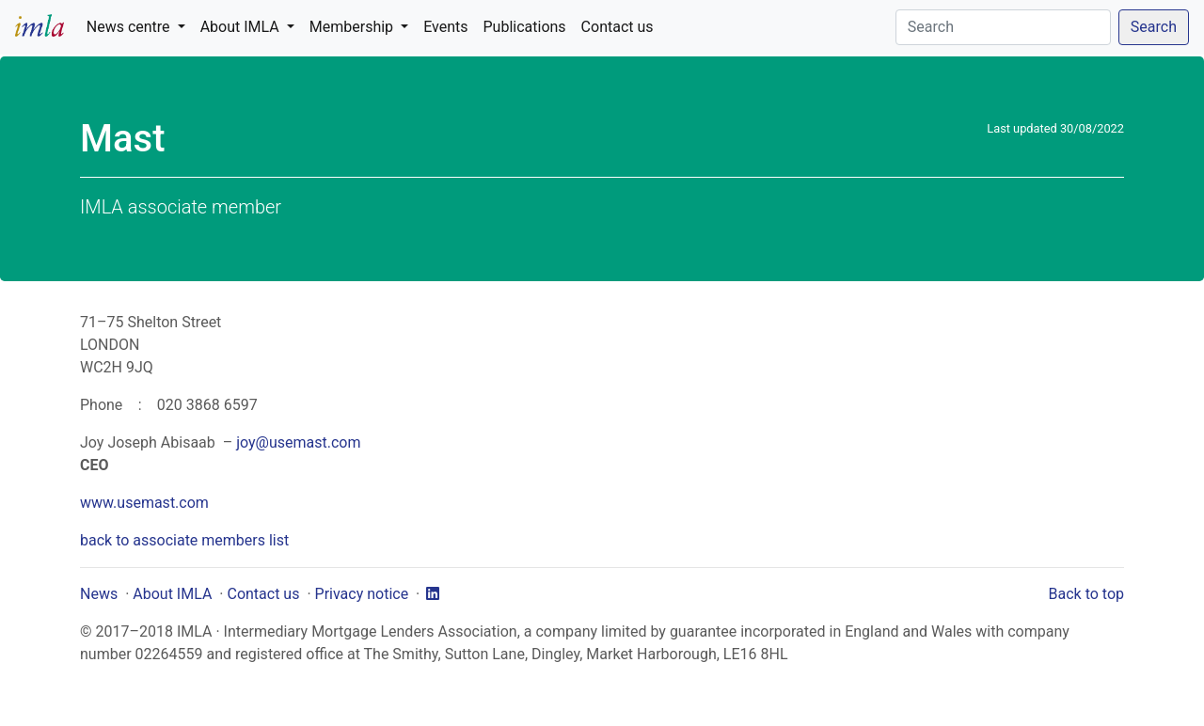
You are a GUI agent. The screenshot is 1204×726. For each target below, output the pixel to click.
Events (445, 27)
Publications (524, 27)
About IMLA (172, 594)
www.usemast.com (144, 503)
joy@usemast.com (298, 442)
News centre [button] (130, 27)
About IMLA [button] (241, 27)
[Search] (1003, 27)
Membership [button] (353, 27)
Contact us (617, 27)
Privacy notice (362, 594)
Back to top (1086, 594)
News (99, 594)
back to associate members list (184, 540)
